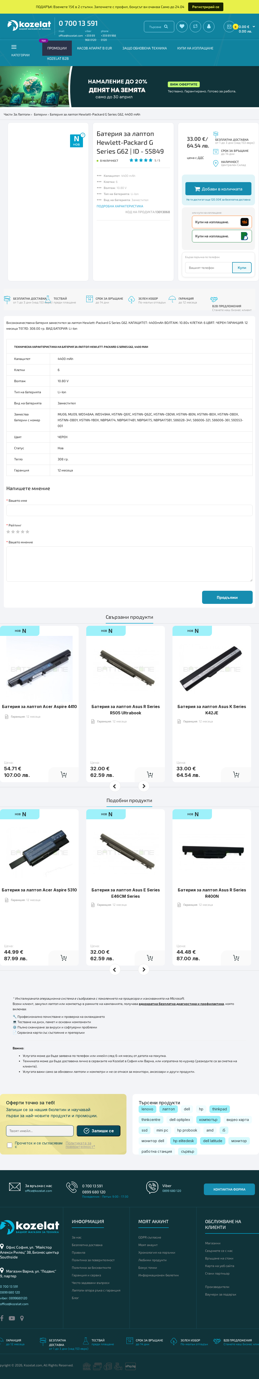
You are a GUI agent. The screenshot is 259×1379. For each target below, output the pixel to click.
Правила (78, 1252)
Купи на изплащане (195, 48)
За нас (76, 1237)
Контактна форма (229, 1189)
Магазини (213, 1243)
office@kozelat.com (71, 35)
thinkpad (219, 1109)
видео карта (238, 1119)
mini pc (162, 1130)
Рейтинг (15, 525)
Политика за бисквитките (91, 1267)
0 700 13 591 (78, 23)
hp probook (187, 1130)
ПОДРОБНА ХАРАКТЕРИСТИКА (120, 206)
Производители (217, 1287)
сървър (187, 1151)
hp (201, 1109)
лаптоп (168, 1109)
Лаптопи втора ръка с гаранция (96, 1290)
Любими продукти (152, 1260)
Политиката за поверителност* (80, 1144)
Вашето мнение (21, 542)
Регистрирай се (205, 7)
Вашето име (18, 500)
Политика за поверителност (93, 1260)
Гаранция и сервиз (86, 1275)
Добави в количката (218, 189)
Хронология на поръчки (156, 1252)
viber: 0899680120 (13, 1298)
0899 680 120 (93, 1192)
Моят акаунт (148, 1245)
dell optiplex (179, 1119)
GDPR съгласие (149, 1237)
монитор (239, 1141)
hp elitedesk (183, 1141)
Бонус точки (147, 1267)
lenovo (147, 1109)
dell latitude (212, 1141)
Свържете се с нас (219, 1251)
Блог (75, 1298)
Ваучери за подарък (220, 1294)
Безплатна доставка (87, 1245)
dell (187, 1109)
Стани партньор (217, 1273)
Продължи (227, 597)
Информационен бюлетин (158, 1275)
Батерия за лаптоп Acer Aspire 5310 (39, 889)
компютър (208, 1119)
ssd (144, 1130)
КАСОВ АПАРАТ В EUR (94, 48)
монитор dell (153, 1141)
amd (209, 1130)
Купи (242, 267)
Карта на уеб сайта (219, 1266)
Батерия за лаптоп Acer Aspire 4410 (39, 706)
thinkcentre (151, 1119)
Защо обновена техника (144, 48)
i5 (224, 1130)
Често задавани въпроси (91, 1283)
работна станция (157, 1151)
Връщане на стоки (219, 1258)
